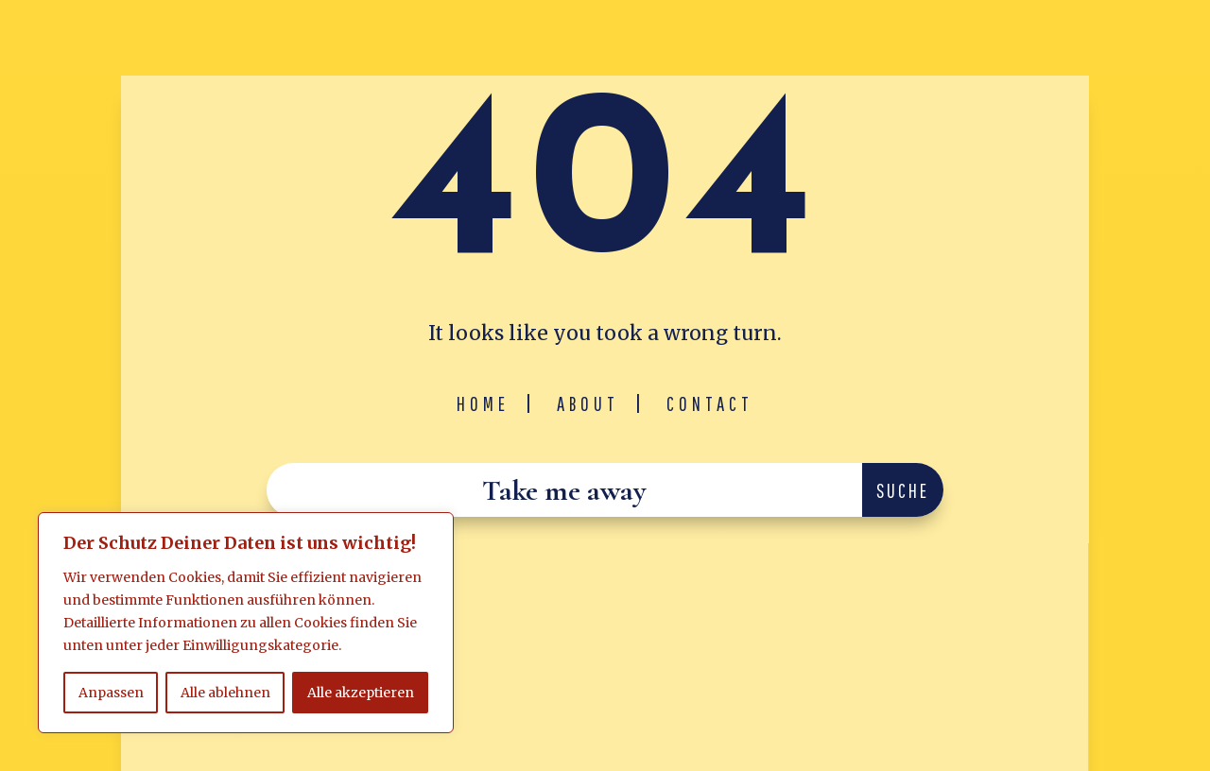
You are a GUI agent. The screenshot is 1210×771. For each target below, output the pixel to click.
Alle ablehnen (225, 692)
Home (483, 403)
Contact (709, 403)
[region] (246, 622)
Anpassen (111, 692)
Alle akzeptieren (360, 692)
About (588, 403)
